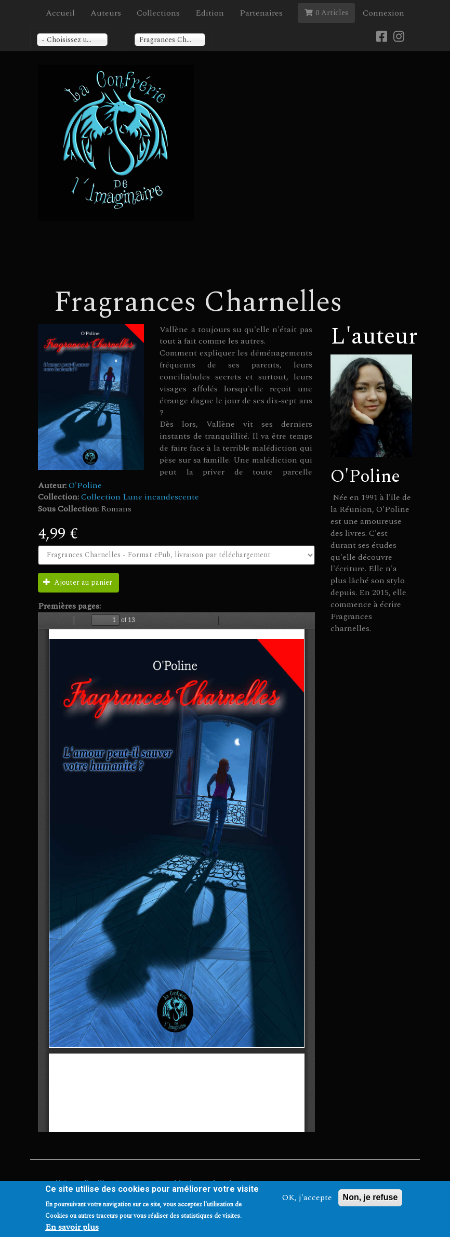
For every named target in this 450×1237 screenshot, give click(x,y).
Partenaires (261, 13)
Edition (209, 13)
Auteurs (105, 13)
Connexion (383, 13)
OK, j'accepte (307, 1198)
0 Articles (326, 12)
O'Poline (85, 485)
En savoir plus (72, 1227)
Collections (158, 13)
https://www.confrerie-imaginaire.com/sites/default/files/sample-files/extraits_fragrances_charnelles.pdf (176, 872)
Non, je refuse (370, 1197)
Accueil (60, 13)
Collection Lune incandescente (140, 497)
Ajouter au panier (78, 582)
